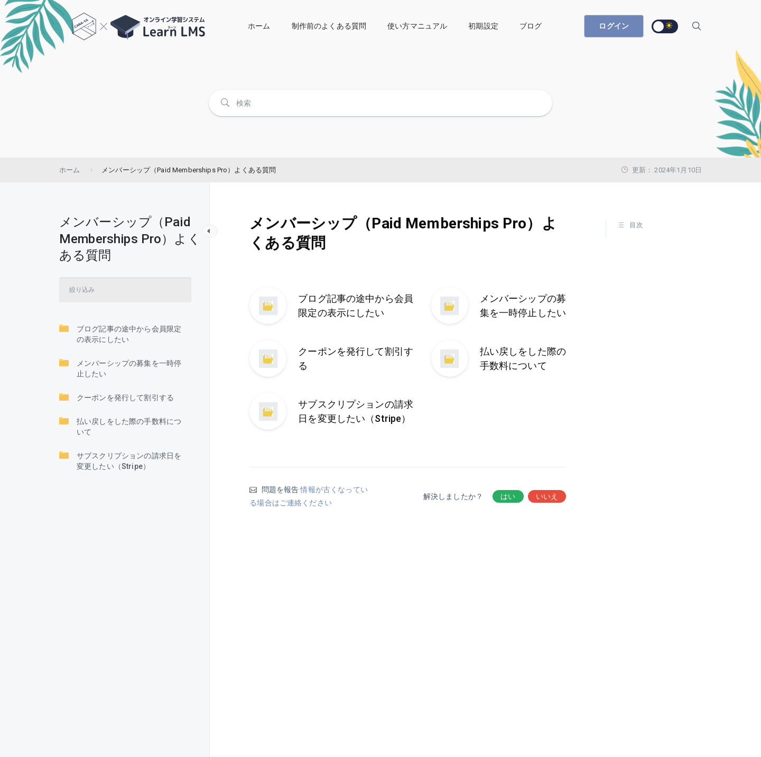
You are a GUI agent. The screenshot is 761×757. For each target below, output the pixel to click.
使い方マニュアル (417, 26)
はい (507, 496)
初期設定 (483, 26)
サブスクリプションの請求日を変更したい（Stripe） (120, 460)
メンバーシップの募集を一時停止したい (120, 368)
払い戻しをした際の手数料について (120, 426)
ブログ (530, 26)
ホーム (259, 26)
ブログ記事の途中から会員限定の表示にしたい (120, 334)
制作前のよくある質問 (329, 26)
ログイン (614, 26)
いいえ (547, 496)
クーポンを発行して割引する (116, 397)
